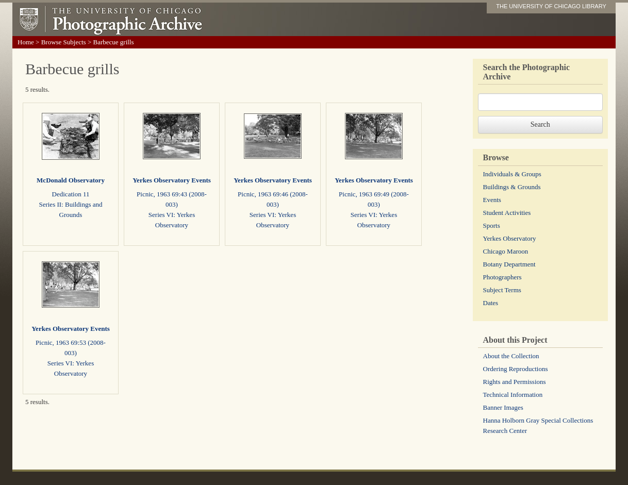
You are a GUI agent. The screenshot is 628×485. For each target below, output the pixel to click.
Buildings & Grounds (512, 187)
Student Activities (507, 212)
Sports (491, 225)
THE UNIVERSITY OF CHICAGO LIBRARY (551, 6)
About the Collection (511, 356)
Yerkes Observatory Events (172, 180)
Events (492, 200)
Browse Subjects (63, 42)
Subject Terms (502, 290)
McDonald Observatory (71, 180)
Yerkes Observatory (509, 238)
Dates (491, 303)
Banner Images (503, 407)
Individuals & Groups (512, 174)
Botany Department (509, 264)
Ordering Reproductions (515, 369)
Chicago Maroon (505, 251)
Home (26, 42)
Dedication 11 (71, 194)
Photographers (502, 277)
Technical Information (513, 394)
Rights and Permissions (514, 382)
